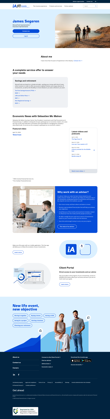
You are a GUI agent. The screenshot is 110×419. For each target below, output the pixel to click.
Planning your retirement (22, 325)
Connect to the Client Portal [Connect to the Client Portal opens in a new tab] (50, 357)
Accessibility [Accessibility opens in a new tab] (58, 382)
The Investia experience (40, 6)
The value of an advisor (67, 226)
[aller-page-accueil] (21, 7)
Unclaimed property (18, 382)
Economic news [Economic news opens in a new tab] (46, 367)
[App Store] (76, 360)
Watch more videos (78, 171)
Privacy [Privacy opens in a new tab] (49, 382)
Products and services (55, 6)
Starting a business (37, 320)
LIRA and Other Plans (22, 95)
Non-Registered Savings (23, 101)
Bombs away (76, 156)
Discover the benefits (77, 364)
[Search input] (90, 6)
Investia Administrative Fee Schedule (81, 382)
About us (16, 357)
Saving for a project (20, 320)
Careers (16, 368)
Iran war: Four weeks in (79, 144)
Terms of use (42, 382)
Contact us (17, 362)
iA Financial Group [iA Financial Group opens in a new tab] (17, 385)
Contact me (26, 31)
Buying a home (35, 315)
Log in (26, 36)
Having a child (49, 315)
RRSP (17, 93)
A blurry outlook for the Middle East (83, 150)
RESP (17, 103)
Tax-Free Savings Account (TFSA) (25, 90)
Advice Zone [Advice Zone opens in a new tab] (45, 363)
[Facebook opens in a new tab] (19, 374)
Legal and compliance (30, 382)
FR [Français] (95, 1)
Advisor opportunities (78, 1)
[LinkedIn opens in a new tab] (14, 374)
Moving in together (20, 315)
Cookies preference (30, 385)
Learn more (18, 252)
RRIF (17, 98)
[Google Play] (87, 360)
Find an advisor (68, 6)
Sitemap (67, 382)
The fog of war (77, 139)
